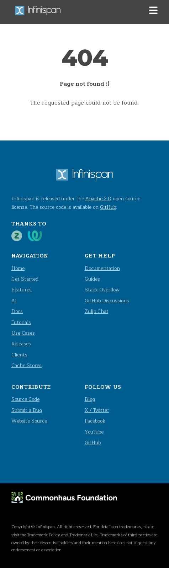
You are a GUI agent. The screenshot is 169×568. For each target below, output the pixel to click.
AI (14, 301)
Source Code (25, 399)
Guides (92, 279)
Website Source (29, 421)
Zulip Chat (97, 311)
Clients (19, 355)
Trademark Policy (43, 534)
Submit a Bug (26, 410)
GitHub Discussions (107, 301)
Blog (90, 399)
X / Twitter (97, 410)
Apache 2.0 (98, 199)
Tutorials (21, 322)
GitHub (108, 207)
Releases (21, 344)
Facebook (95, 421)
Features (21, 290)
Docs (17, 311)
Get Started (24, 279)
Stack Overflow (102, 290)
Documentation (102, 268)
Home (18, 268)
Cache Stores (26, 365)
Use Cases (23, 333)
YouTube (94, 432)
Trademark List (83, 534)
